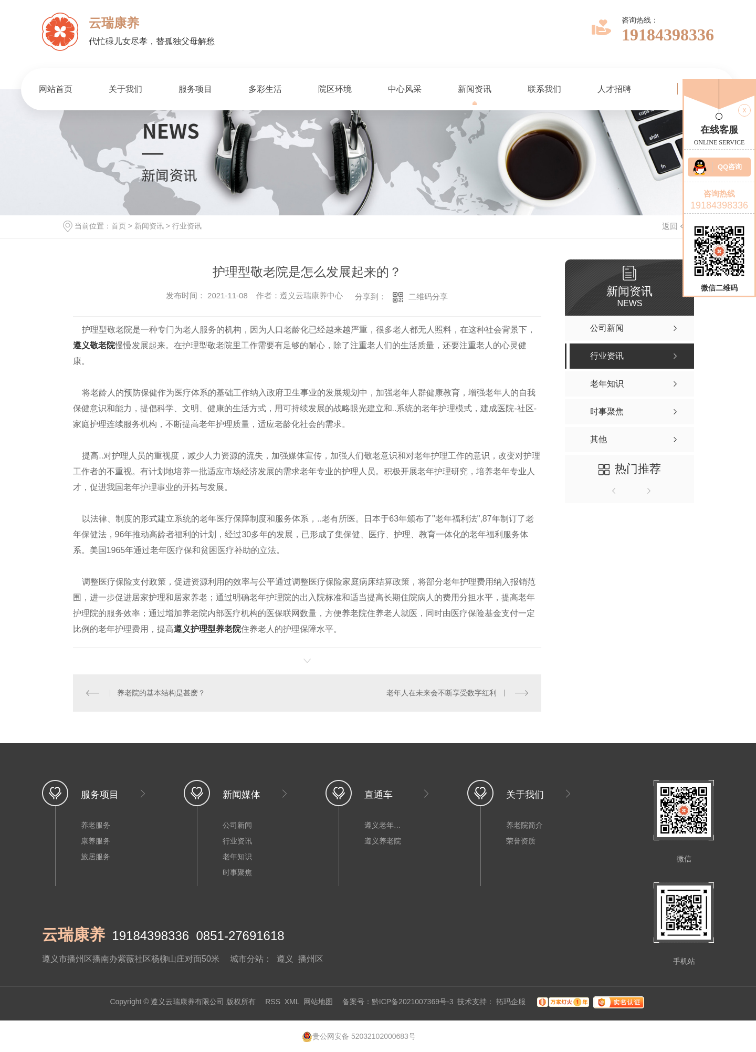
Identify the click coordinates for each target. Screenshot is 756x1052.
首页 (118, 226)
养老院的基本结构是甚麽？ (161, 693)
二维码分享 (428, 296)
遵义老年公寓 (385, 825)
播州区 (310, 958)
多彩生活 (265, 89)
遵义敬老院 (94, 345)
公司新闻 (237, 825)
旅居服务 (95, 856)
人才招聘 (614, 89)
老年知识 (237, 856)
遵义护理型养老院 (207, 628)
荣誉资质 (521, 841)
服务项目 (195, 89)
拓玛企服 (512, 1001)
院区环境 (335, 89)
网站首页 (55, 89)
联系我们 (544, 89)
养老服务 (95, 825)
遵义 (285, 958)
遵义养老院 (382, 841)
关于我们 (125, 89)
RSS (272, 1001)
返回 (676, 226)
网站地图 (318, 1001)
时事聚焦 (237, 872)
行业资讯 (187, 226)
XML (292, 1001)
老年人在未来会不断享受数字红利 (441, 693)
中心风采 (405, 89)
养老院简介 (524, 825)
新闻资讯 (474, 89)
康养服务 (95, 841)
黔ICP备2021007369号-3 (413, 1001)
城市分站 (247, 958)
